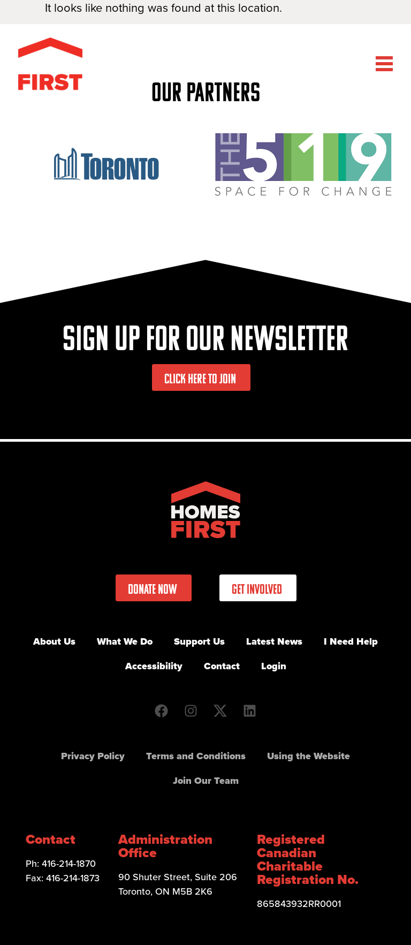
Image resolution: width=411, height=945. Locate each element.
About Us (54, 641)
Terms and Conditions (196, 756)
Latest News (274, 641)
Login (273, 666)
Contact (222, 666)
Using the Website (308, 756)
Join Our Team (206, 781)
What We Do (125, 641)
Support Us (199, 641)
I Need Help (351, 641)
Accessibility (153, 666)
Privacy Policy (93, 756)
